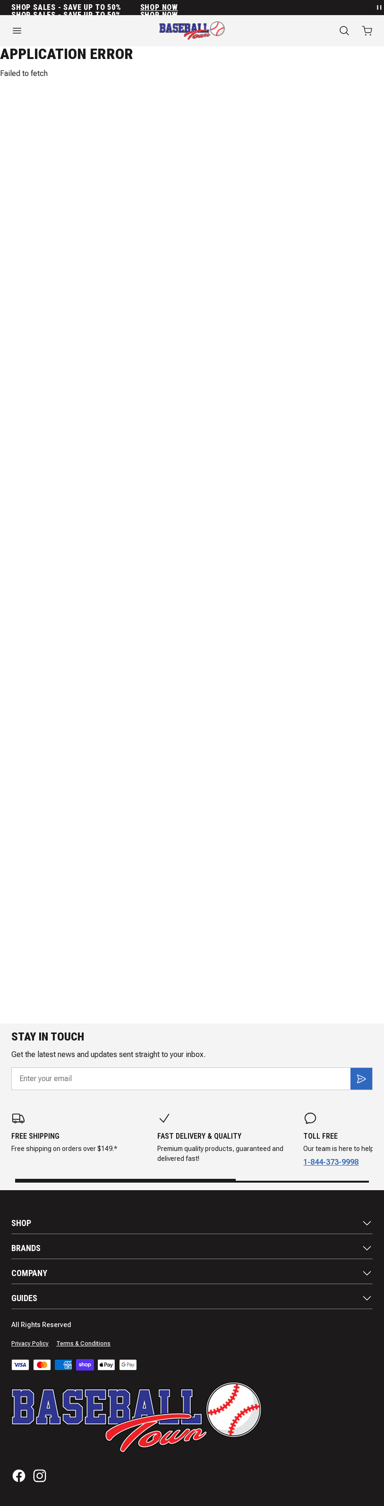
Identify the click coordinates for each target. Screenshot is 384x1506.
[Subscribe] (361, 1079)
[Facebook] (18, 1475)
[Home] (192, 31)
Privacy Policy (30, 1343)
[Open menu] (64, 30)
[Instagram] (39, 1475)
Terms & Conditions (83, 1343)
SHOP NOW (159, 7)
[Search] (344, 30)
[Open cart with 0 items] (367, 30)
